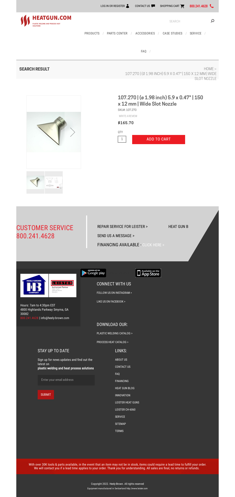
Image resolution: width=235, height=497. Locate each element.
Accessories (140, 33)
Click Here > (154, 226)
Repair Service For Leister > (125, 208)
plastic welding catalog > (115, 314)
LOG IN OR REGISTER (102, 6)
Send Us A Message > (117, 217)
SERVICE (120, 399)
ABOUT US (121, 340)
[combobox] (191, 21)
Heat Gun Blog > (187, 208)
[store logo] (46, 21)
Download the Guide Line (121, 254)
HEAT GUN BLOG (125, 368)
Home (209, 51)
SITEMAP (120, 406)
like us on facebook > (111, 283)
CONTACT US (134, 6)
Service (189, 33)
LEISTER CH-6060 (125, 392)
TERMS (119, 413)
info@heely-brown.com (55, 300)
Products (89, 33)
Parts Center (113, 33)
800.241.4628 (196, 6)
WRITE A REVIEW (128, 98)
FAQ (203, 33)
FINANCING (122, 361)
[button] (73, 114)
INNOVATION (123, 375)
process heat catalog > (113, 323)
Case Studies (167, 33)
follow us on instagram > (115, 274)
